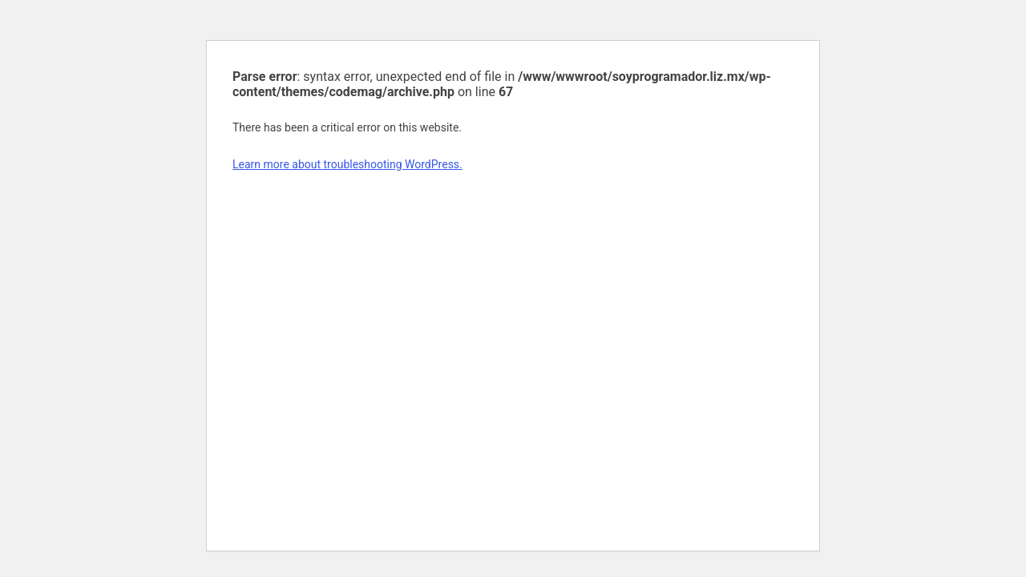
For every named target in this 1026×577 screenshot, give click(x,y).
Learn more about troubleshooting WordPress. (347, 164)
